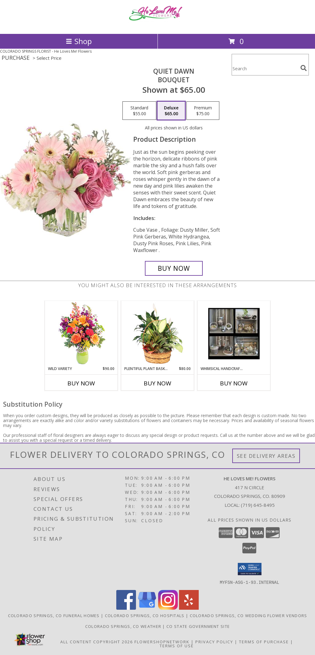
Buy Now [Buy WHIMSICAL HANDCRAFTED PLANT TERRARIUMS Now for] (234, 383)
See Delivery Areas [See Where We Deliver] (266, 455)
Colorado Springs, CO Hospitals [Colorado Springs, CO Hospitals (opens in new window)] (145, 615)
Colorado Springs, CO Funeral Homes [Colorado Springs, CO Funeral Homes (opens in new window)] (54, 615)
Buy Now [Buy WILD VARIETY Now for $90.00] (81, 383)
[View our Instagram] (168, 608)
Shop (79, 41)
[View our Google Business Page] (147, 608)
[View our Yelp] (189, 608)
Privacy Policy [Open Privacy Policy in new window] (214, 641)
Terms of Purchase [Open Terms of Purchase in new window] (264, 641)
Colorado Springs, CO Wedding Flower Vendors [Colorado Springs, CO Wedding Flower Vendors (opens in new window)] (248, 615)
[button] (249, 569)
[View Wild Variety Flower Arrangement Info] (81, 333)
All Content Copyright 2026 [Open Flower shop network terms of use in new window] (96, 641)
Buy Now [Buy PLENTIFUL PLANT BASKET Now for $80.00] (157, 383)
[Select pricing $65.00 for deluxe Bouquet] (171, 111)
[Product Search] (265, 68)
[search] (304, 68)
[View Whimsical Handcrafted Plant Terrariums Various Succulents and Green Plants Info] (234, 334)
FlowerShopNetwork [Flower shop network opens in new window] (161, 641)
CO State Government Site (198, 626)
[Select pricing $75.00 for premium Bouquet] (203, 111)
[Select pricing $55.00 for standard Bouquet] (139, 111)
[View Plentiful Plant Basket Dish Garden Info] (157, 334)
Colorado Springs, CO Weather (123, 626)
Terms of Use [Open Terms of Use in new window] (177, 645)
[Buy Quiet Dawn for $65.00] (174, 268)
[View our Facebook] (126, 608)
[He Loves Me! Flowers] (157, 25)
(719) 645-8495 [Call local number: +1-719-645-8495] (258, 505)
